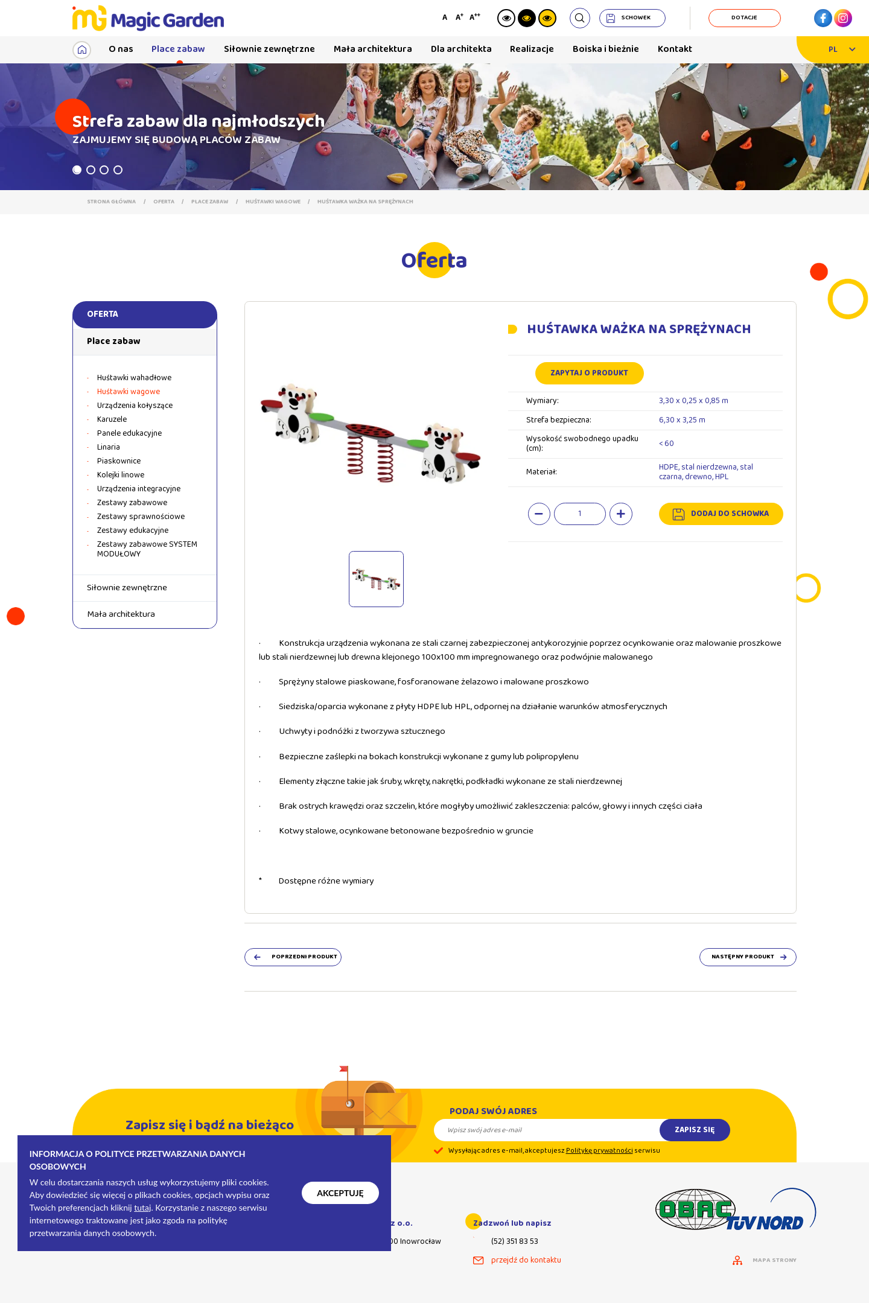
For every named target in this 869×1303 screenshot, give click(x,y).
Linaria (108, 448)
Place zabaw (178, 49)
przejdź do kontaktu (526, 1261)
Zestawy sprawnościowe (141, 517)
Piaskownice (119, 462)
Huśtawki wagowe (273, 201)
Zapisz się (695, 1141)
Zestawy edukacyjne (132, 531)
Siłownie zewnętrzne (269, 49)
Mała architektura (373, 49)
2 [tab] (90, 169)
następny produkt (742, 957)
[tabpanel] (434, 126)
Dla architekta (461, 49)
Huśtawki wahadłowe (134, 378)
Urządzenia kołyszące (135, 406)
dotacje (744, 18)
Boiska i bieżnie (606, 49)
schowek (636, 18)
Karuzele (112, 420)
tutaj (142, 1207)
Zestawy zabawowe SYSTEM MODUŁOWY (147, 549)
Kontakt (675, 49)
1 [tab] (76, 169)
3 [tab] (104, 169)
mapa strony (775, 1261)
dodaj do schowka (730, 513)
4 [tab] (118, 169)
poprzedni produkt (304, 957)
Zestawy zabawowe (132, 503)
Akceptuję (340, 1193)
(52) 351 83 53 (514, 1242)
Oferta (163, 201)
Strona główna (111, 201)
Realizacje (532, 49)
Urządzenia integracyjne (138, 489)
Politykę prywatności (599, 1162)
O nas (121, 49)
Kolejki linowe (120, 475)
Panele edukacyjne (129, 434)
